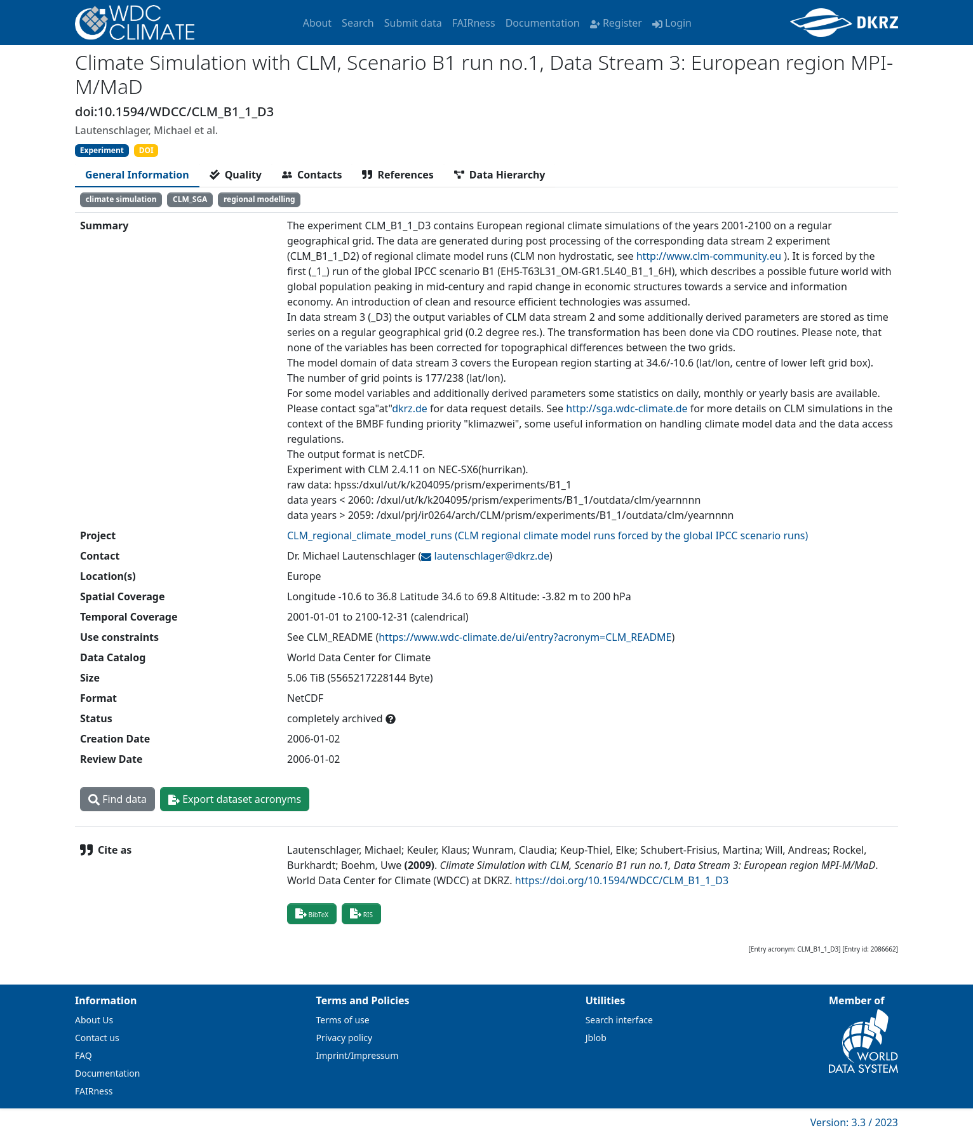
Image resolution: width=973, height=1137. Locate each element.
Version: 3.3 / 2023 (854, 1122)
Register (616, 23)
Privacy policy (344, 1038)
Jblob (596, 1038)
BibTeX (311, 913)
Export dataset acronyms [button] (234, 799)
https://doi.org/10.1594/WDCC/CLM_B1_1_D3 (621, 880)
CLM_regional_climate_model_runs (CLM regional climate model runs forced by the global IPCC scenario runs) (547, 535)
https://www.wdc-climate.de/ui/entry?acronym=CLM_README (525, 637)
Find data (117, 799)
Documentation (543, 23)
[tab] (137, 174)
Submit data (413, 23)
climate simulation (121, 199)
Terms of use (343, 1020)
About (317, 23)
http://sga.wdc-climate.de (626, 408)
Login (672, 23)
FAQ (83, 1055)
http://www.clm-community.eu (708, 256)
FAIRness (473, 23)
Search (358, 23)
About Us (94, 1020)
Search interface (619, 1020)
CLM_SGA (190, 199)
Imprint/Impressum (357, 1055)
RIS (361, 913)
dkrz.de (409, 408)
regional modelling (259, 199)
